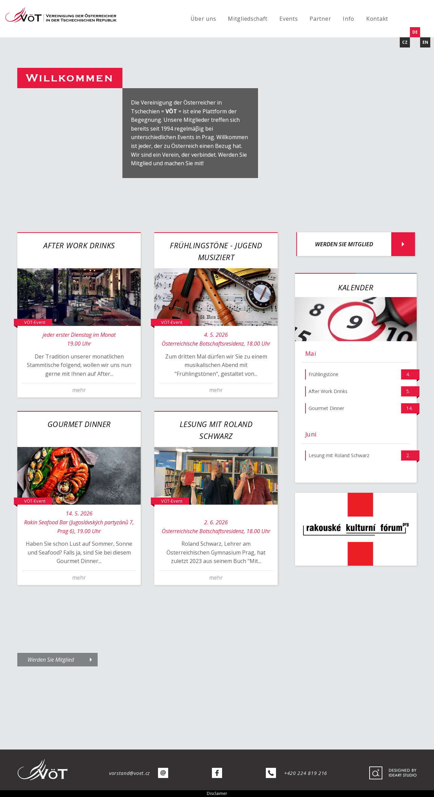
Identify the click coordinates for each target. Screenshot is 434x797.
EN (425, 42)
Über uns (203, 18)
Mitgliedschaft (248, 18)
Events (288, 18)
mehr (79, 390)
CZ (405, 42)
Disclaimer (217, 793)
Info (348, 18)
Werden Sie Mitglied (344, 244)
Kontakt (377, 18)
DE (415, 32)
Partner (320, 18)
